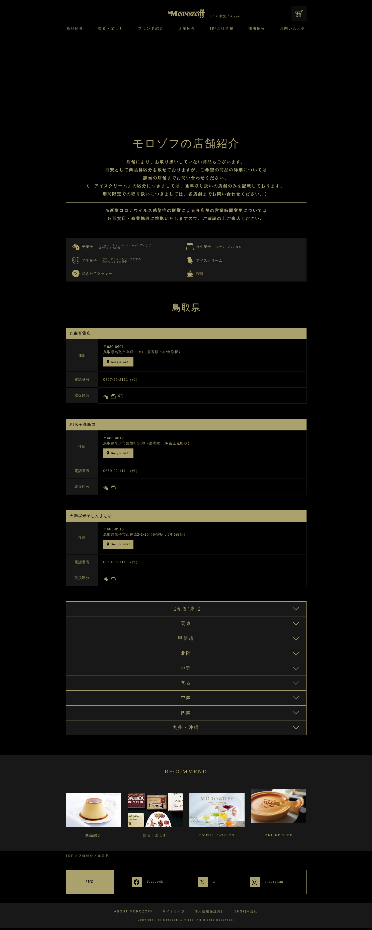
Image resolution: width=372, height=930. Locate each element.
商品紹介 (75, 28)
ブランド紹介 (151, 28)
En (212, 16)
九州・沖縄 (186, 731)
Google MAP (121, 362)
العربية (236, 16)
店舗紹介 (186, 28)
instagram (275, 885)
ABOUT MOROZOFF (133, 913)
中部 (186, 670)
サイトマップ (174, 913)
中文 (222, 16)
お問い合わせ (293, 28)
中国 (186, 701)
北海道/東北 (186, 609)
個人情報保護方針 (210, 913)
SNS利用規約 (246, 913)
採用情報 (256, 28)
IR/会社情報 (222, 28)
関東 (186, 624)
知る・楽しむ (111, 28)
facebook (151, 885)
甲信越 (186, 640)
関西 (186, 686)
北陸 (186, 655)
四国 (186, 716)
